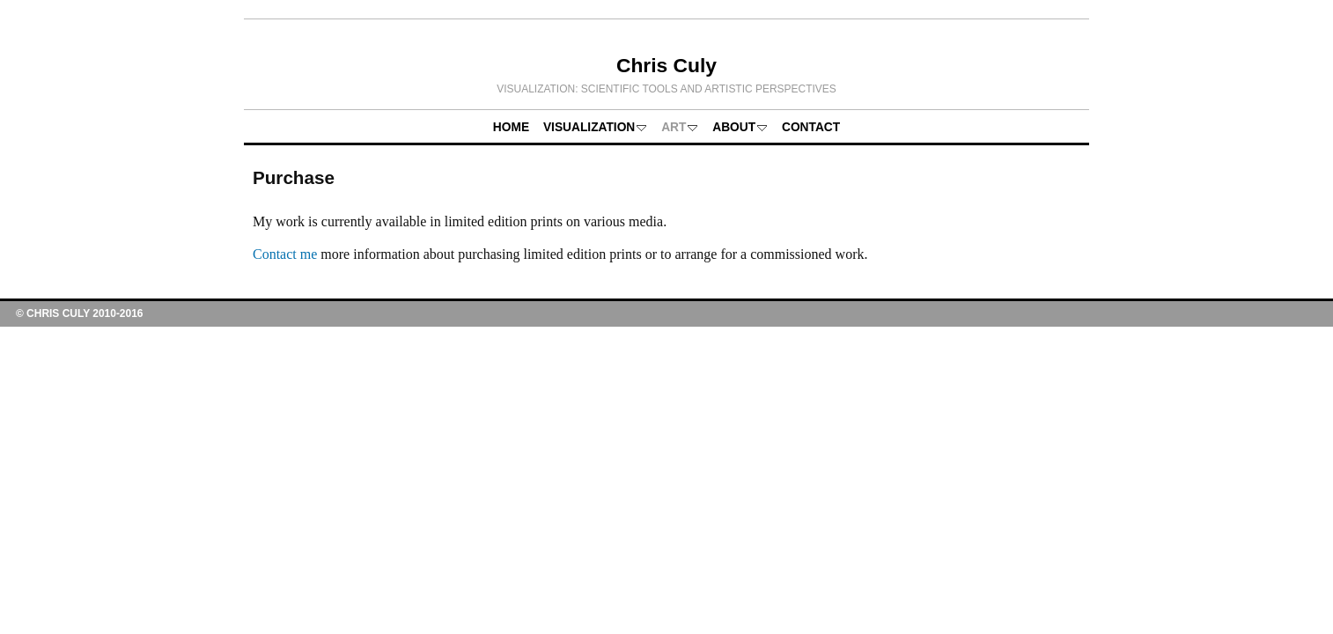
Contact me (285, 254)
